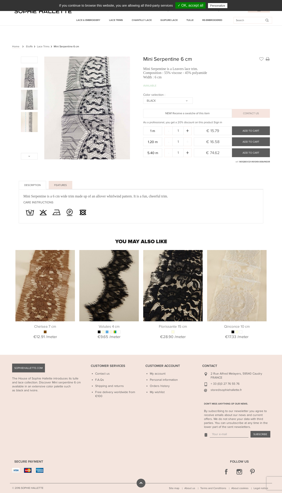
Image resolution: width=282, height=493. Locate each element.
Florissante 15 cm (173, 326)
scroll (141, 483)
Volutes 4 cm (109, 326)
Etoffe (29, 46)
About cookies (240, 488)
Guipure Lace (169, 20)
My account (157, 373)
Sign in (218, 122)
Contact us (102, 373)
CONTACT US (251, 113)
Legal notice (261, 488)
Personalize (217, 5)
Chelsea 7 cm (45, 326)
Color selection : (154, 95)
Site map (174, 488)
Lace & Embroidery (88, 20)
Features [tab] (60, 185)
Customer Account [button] (162, 366)
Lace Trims (116, 20)
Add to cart (251, 130)
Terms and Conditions (213, 488)
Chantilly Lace (142, 20)
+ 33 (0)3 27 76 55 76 (225, 384)
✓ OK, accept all (190, 5)
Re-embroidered (212, 20)
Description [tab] (32, 185)
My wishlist (157, 392)
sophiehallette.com (28, 368)
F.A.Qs (99, 380)
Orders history (160, 386)
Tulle (189, 20)
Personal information (164, 380)
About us (189, 488)
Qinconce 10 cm (237, 326)
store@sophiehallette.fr (226, 390)
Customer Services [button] (108, 366)
